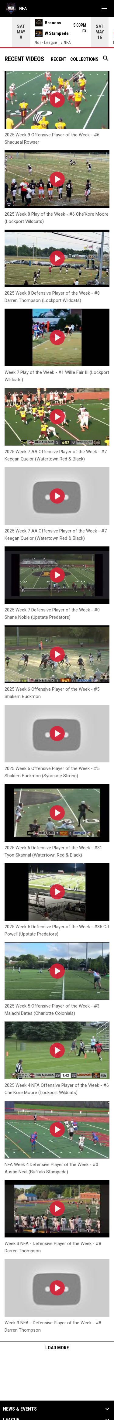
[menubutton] (104, 8)
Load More (57, 1347)
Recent (59, 59)
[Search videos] (105, 60)
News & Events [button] (20, 1409)
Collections (84, 59)
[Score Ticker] (57, 32)
